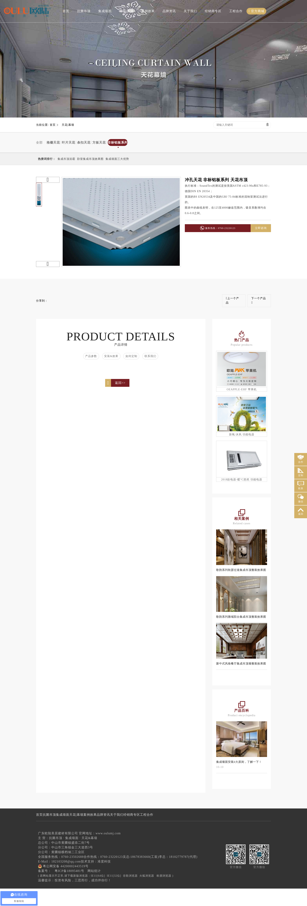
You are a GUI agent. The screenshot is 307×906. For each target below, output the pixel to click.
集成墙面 (104, 10)
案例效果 (147, 10)
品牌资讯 (168, 10)
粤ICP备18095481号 (69, 888)
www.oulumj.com (108, 850)
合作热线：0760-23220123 (103, 874)
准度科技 (104, 879)
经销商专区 (212, 10)
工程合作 (235, 10)
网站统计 (94, 888)
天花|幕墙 (126, 10)
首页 (65, 10)
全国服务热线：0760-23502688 (61, 874)
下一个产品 (258, 300)
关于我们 (189, 10)
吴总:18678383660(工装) (141, 874)
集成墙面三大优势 (117, 158)
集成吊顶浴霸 (66, 158)
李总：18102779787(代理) (178, 874)
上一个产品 (231, 300)
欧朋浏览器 (164, 893)
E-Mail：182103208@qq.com (59, 879)
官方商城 (256, 10)
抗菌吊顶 (83, 10)
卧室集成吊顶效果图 (90, 158)
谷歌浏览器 (130, 893)
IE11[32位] (114, 893)
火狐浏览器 (146, 893)
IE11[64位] (98, 893)
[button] (48, 180)
